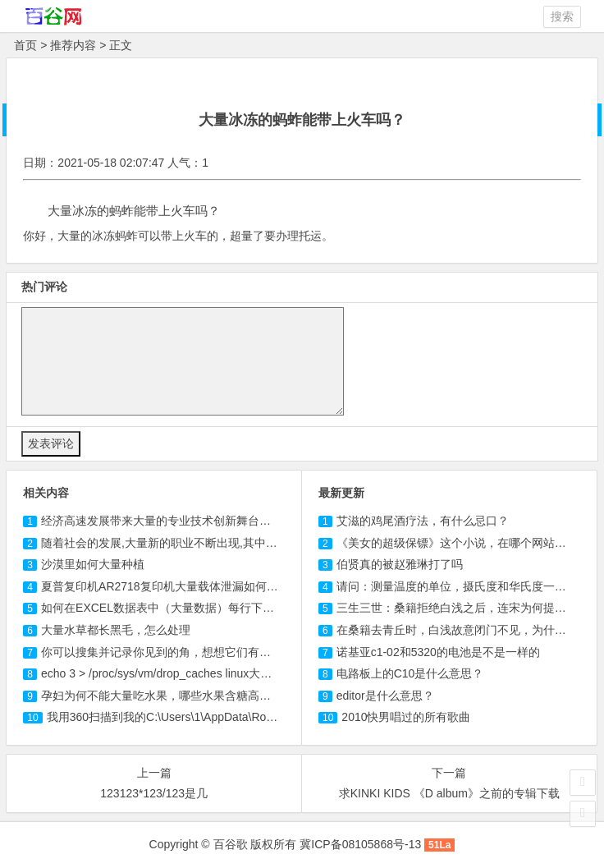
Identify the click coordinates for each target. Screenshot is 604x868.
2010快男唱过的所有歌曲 (405, 716)
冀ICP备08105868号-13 (360, 844)
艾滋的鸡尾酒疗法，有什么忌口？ (422, 520)
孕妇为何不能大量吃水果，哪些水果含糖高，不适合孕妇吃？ (196, 695)
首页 (25, 45)
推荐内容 (73, 45)
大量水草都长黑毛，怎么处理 (115, 629)
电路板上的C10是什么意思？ (410, 673)
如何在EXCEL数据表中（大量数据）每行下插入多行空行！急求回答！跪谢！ (238, 607)
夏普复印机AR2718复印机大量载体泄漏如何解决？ (171, 586)
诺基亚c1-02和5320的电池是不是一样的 (438, 652)
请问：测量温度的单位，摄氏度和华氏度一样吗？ (462, 586)
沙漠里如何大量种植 (92, 564)
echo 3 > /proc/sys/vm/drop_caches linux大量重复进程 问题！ (198, 673)
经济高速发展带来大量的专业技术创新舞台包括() (165, 520)
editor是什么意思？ (385, 695)
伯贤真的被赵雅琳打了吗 (399, 564)
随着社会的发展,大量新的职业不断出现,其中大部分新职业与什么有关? (220, 542)
